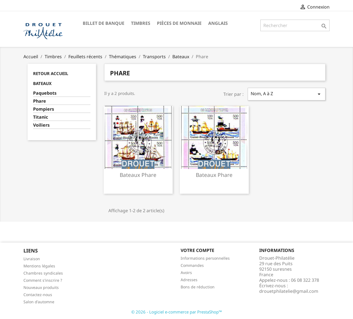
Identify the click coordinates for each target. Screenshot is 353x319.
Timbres (140, 23)
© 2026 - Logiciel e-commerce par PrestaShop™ (176, 312)
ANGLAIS (218, 23)
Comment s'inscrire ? (42, 280)
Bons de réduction (198, 286)
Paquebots (45, 93)
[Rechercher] (295, 25)
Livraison (31, 258)
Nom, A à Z (286, 94)
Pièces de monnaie (179, 23)
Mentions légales (39, 266)
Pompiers (43, 109)
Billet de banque (103, 23)
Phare (39, 101)
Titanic (40, 117)
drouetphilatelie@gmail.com (288, 291)
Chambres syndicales (43, 273)
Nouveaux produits (41, 287)
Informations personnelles (205, 258)
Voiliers (41, 125)
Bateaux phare (138, 175)
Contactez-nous (37, 294)
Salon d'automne (38, 301)
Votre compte (197, 250)
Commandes (192, 265)
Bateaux (42, 83)
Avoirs (186, 272)
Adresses (189, 279)
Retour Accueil (50, 73)
